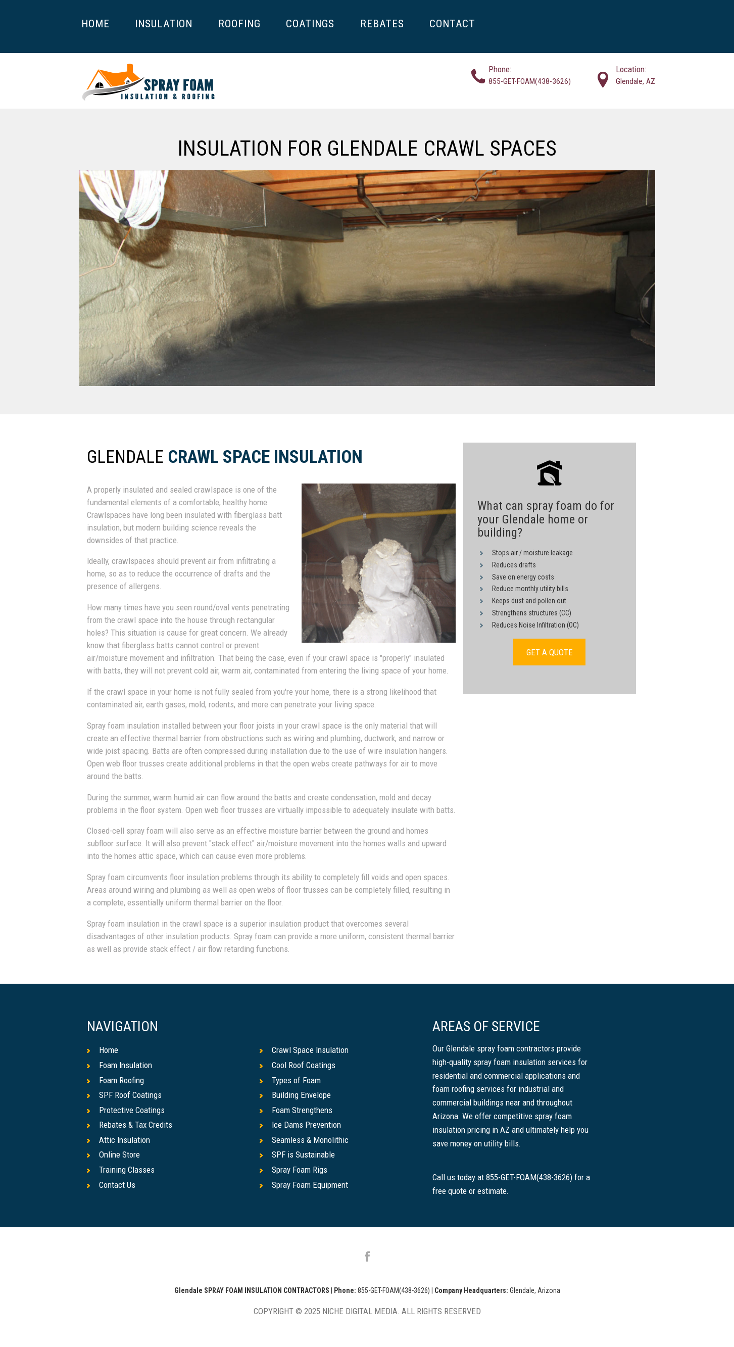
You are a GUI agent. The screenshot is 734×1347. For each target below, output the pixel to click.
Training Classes (121, 1170)
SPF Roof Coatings (124, 1095)
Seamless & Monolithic (304, 1140)
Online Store (113, 1154)
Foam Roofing (115, 1080)
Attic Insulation (118, 1140)
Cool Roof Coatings (297, 1065)
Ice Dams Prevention (300, 1125)
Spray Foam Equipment (304, 1185)
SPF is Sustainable (297, 1154)
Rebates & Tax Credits (129, 1125)
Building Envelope (295, 1095)
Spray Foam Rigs (293, 1170)
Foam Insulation (119, 1065)
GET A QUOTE (549, 652)
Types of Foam (290, 1080)
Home (102, 1050)
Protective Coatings (126, 1110)
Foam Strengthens (296, 1110)
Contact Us (111, 1185)
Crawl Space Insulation (265, 457)
